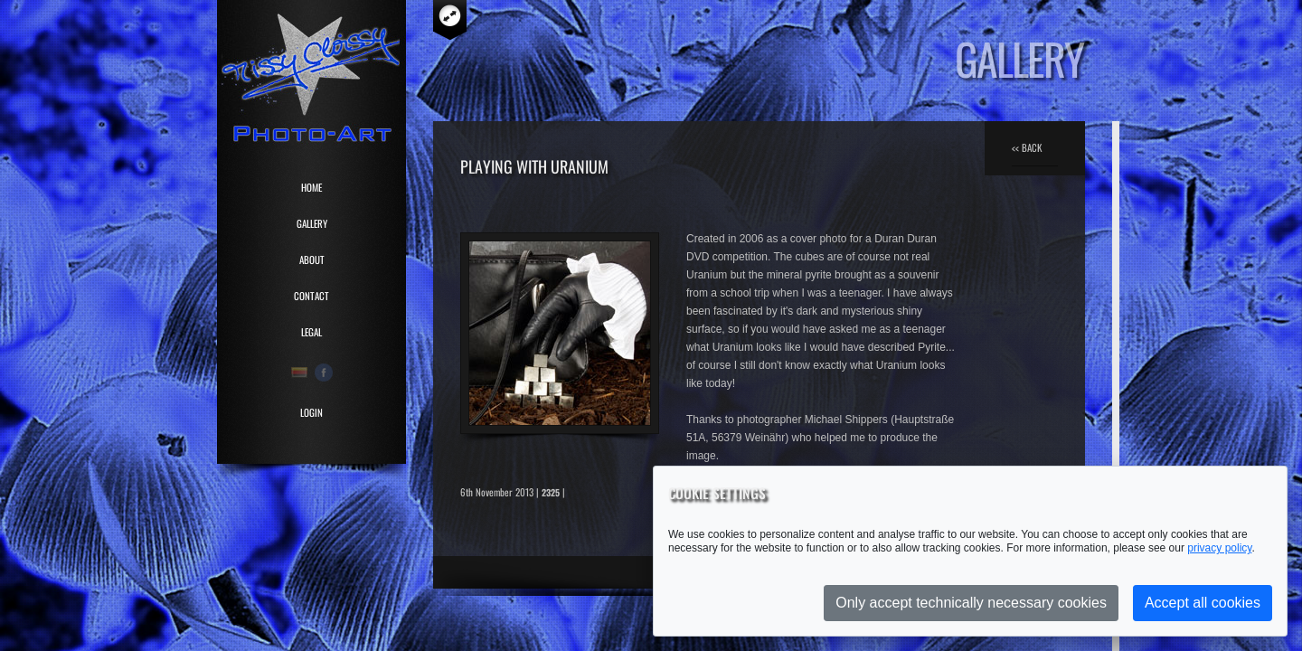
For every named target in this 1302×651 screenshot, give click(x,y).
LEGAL (311, 332)
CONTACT (311, 295)
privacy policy (1219, 548)
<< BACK (1027, 147)
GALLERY (312, 223)
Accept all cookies (1202, 602)
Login (311, 412)
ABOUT (312, 259)
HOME (311, 187)
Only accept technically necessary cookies (971, 602)
